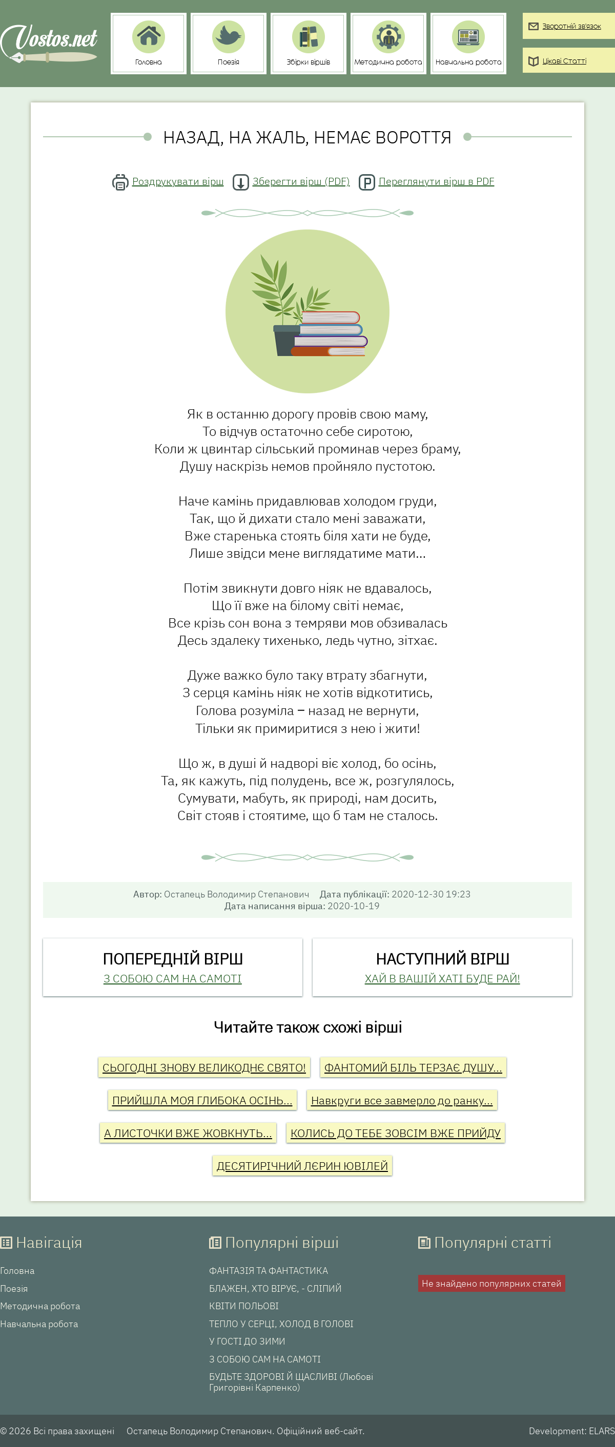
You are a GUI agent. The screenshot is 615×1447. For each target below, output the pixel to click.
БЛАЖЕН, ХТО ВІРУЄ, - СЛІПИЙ (275, 1288)
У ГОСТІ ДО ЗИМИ (247, 1341)
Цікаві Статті (564, 61)
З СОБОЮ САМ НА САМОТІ (173, 978)
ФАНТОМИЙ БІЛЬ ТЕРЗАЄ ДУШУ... (413, 1067)
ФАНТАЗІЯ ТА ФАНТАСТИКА (268, 1270)
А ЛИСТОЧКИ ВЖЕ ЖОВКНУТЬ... (188, 1132)
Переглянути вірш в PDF (437, 181)
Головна (17, 1270)
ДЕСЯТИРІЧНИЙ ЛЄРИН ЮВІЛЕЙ (302, 1165)
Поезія (14, 1288)
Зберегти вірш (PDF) (301, 181)
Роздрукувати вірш (178, 181)
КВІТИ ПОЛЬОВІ (244, 1306)
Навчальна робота (39, 1324)
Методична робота (40, 1306)
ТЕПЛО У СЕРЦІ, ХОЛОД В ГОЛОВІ (281, 1324)
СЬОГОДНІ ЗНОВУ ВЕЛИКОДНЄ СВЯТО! (204, 1067)
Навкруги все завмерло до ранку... (402, 1100)
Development (556, 1431)
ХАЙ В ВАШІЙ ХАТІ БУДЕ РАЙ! (442, 978)
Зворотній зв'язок (572, 27)
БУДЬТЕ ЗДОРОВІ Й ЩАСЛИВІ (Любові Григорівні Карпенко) (291, 1382)
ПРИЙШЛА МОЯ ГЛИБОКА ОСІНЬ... (202, 1100)
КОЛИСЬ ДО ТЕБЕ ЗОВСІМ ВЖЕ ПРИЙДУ (396, 1132)
